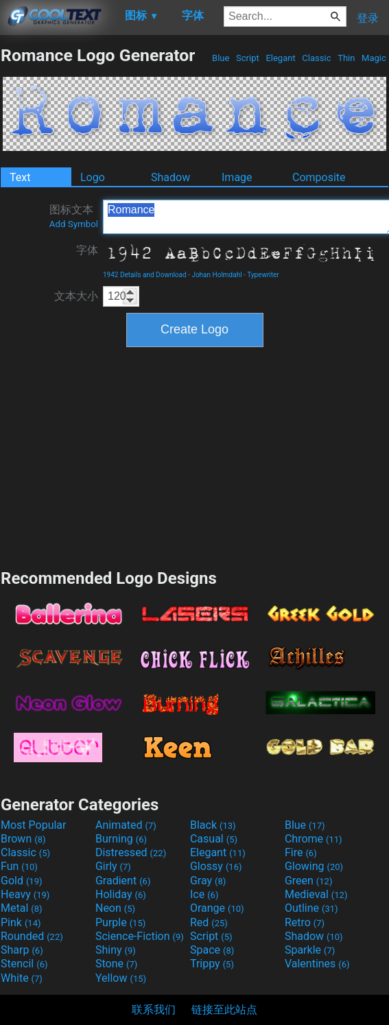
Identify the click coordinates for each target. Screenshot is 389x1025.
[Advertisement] (195, 456)
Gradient (122, 880)
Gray (208, 880)
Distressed (130, 852)
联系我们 (154, 1009)
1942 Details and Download (145, 275)
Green (309, 880)
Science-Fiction (139, 936)
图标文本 (73, 216)
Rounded (32, 936)
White (22, 978)
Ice (204, 894)
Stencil (24, 963)
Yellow (120, 978)
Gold (22, 880)
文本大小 (76, 296)
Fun (19, 866)
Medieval (316, 894)
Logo (92, 177)
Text (20, 177)
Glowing (314, 866)
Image (237, 177)
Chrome (313, 838)
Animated (125, 825)
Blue (221, 58)
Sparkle (310, 949)
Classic (316, 58)
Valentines (317, 963)
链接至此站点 (224, 1009)
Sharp (22, 949)
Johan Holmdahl (216, 275)
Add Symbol (73, 224)
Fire (301, 852)
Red (209, 922)
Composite (319, 177)
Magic (373, 58)
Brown (23, 838)
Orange (217, 908)
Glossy (216, 866)
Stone (116, 963)
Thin (346, 58)
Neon (115, 908)
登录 (368, 18)
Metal (22, 908)
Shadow (170, 177)
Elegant (280, 58)
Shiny (115, 949)
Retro (305, 922)
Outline (311, 908)
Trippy (212, 963)
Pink (21, 922)
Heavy (25, 894)
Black (213, 825)
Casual (213, 838)
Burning (121, 838)
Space (212, 949)
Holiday (120, 894)
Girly (113, 866)
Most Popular (34, 825)
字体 (87, 250)
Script (247, 58)
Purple (120, 922)
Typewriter (263, 275)
